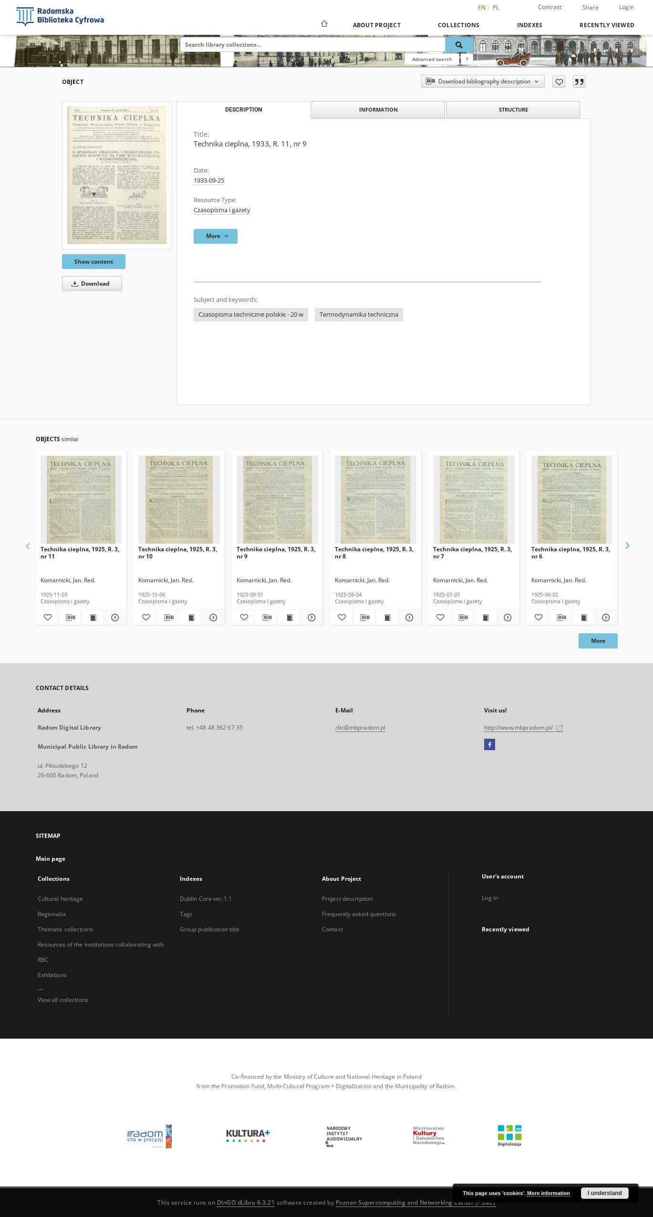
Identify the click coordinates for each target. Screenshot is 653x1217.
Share (590, 7)
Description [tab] (243, 109)
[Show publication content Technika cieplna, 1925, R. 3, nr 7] (485, 617)
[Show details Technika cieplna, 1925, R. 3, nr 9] (310, 617)
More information (548, 1193)
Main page (51, 859)
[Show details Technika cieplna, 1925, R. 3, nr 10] (212, 617)
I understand (605, 1193)
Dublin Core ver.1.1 (206, 899)
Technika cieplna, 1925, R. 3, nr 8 (374, 552)
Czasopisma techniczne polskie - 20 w (250, 314)
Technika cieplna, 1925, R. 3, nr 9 (276, 552)
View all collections (63, 1000)
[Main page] (323, 24)
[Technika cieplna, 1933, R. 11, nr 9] (116, 175)
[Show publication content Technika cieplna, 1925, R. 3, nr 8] (387, 617)
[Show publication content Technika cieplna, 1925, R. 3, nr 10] (190, 617)
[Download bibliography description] (69, 617)
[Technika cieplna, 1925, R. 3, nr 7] (474, 500)
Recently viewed (607, 25)
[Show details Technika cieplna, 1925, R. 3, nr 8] (408, 617)
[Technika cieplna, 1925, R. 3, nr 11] (81, 500)
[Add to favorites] (558, 81)
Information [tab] (378, 109)
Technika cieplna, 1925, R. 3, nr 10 (177, 552)
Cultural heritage (60, 899)
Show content (93, 262)
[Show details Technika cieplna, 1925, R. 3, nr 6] (605, 617)
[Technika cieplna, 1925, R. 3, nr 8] (375, 500)
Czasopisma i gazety (222, 210)
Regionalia (52, 914)
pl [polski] (496, 7)
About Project (377, 25)
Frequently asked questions (359, 914)
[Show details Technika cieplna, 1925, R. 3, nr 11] (114, 617)
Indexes (530, 25)
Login (626, 7)
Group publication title (210, 929)
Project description (347, 899)
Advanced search (432, 59)
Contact (332, 929)
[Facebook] (489, 745)
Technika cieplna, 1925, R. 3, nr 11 (80, 552)
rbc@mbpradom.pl (360, 727)
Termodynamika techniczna (359, 314)
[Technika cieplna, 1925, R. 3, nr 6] (572, 500)
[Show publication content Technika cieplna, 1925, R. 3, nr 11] (92, 617)
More (598, 641)
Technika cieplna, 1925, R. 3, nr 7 (472, 552)
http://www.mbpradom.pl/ (524, 727)
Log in (490, 898)
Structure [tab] (513, 109)
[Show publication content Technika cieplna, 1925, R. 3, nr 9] (289, 617)
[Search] (459, 44)
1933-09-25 (209, 180)
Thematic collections (65, 929)
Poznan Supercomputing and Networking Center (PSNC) (416, 1202)
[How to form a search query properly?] (467, 59)
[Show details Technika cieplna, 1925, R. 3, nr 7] (507, 617)
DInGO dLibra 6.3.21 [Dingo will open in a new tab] (246, 1202)
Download (89, 283)
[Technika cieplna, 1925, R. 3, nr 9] (277, 500)
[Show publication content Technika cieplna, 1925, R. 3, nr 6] (583, 617)
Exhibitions (52, 975)
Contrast (550, 7)
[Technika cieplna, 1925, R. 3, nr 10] (179, 500)
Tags (186, 914)
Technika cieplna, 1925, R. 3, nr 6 (570, 552)
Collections (459, 25)
